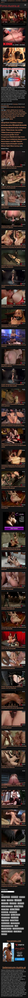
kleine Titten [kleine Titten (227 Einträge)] (5, 139)
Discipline (10, 111)
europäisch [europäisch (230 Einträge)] (17, 132)
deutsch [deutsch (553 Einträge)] (11, 128)
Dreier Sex (15, 111)
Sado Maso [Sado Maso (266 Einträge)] (10, 146)
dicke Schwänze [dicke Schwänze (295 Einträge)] (20, 127)
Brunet (16, 110)
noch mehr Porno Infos (6, 101)
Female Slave (4, 113)
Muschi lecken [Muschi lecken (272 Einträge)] (6, 928)
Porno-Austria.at (9, 6)
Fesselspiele (11, 113)
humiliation (23, 113)
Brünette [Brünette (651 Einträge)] (23, 125)
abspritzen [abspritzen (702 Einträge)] (5, 123)
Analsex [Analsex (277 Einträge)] (20, 122)
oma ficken (18, 0)
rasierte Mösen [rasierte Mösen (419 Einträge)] (7, 931)
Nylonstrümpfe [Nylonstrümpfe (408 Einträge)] (11, 144)
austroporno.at (11, 0)
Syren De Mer (17, 107)
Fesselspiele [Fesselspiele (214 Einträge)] (5, 134)
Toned (10, 117)
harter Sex (17, 113)
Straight (22, 116)
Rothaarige (9, 116)
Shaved (14, 116)
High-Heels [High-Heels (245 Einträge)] (21, 137)
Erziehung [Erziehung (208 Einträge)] (9, 132)
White (13, 117)
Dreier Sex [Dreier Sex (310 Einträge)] (14, 130)
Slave (18, 116)
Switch (2, 117)
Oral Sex (14, 114)
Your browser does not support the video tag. (14, 18)
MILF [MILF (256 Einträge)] (15, 141)
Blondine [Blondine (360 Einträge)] (9, 125)
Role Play (19, 114)
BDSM (12, 110)
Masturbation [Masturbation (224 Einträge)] (22, 139)
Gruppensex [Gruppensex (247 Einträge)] (5, 137)
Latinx (2, 114)
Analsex (8, 110)
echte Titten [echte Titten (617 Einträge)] (14, 909)
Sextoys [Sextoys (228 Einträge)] (17, 146)
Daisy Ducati (10, 107)
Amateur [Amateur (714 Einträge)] (13, 123)
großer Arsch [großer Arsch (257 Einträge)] (14, 134)
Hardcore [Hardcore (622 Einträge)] (13, 137)
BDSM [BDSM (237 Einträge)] (3, 125)
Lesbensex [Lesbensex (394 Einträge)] (14, 139)
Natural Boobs (8, 114)
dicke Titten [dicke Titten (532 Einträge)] (5, 130)
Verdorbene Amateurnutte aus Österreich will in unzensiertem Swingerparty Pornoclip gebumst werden (13, 467)
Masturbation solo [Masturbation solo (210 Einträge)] (7, 141)
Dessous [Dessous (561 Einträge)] (4, 128)
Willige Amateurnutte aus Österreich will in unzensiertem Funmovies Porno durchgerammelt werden (13, 445)
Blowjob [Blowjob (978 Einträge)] (15, 125)
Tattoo (6, 117)
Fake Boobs (22, 111)
